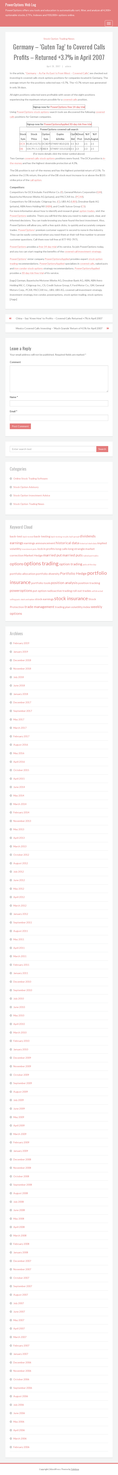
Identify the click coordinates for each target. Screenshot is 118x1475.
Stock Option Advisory (26, 487)
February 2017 (21, 736)
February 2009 (21, 1142)
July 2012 (18, 871)
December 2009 (22, 1057)
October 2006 (21, 1379)
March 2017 (19, 727)
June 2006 (19, 1413)
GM (99, 192)
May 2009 (18, 1117)
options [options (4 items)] (16, 563)
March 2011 (19, 956)
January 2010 (20, 1049)
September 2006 (22, 1387)
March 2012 (19, 905)
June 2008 (19, 1210)
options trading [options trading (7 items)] (41, 563)
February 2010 (21, 1040)
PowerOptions (58, 106)
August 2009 (20, 1091)
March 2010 (19, 1032)
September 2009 (22, 1083)
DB (21, 148)
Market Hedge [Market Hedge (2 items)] (33, 555)
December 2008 (22, 1159)
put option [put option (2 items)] (39, 590)
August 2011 (20, 930)
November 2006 (22, 1370)
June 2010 (19, 1007)
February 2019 (21, 643)
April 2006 (19, 1430)
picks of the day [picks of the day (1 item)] (89, 564)
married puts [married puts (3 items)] (72, 555)
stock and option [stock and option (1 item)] (27, 599)
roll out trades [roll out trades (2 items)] (82, 590)
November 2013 (22, 820)
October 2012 (21, 854)
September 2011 (22, 922)
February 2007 (21, 1345)
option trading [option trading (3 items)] (70, 564)
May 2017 (18, 719)
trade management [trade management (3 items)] (39, 606)
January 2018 (20, 693)
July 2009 (18, 1099)
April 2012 (19, 896)
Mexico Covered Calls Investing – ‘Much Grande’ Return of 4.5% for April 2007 (59, 328)
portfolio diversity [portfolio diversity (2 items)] (48, 573)
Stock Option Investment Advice (31, 495)
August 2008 (20, 1193)
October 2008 (21, 1176)
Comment (15, 362)
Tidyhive (75, 1469)
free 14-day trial (76, 106)
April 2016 (19, 761)
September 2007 (22, 1286)
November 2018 (22, 668)
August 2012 (20, 863)
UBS (74, 201)
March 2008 (19, 1235)
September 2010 (22, 990)
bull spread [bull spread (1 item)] (74, 536)
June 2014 (19, 786)
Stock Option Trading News (59, 38)
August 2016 (20, 744)
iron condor (20, 268)
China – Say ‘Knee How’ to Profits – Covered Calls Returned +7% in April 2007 (59, 318)
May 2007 (18, 1320)
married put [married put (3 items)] (52, 555)
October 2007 (21, 1277)
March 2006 (19, 1438)
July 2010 (18, 998)
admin (68, 66)
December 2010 (22, 981)
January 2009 (20, 1150)
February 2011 (21, 964)
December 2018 (22, 660)
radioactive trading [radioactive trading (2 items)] (59, 590)
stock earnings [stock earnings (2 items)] (44, 599)
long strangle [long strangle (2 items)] (76, 548)
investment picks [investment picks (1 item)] (29, 549)
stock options (41, 111)
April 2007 (19, 1328)
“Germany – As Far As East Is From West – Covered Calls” (57, 73)
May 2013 (18, 829)
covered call (71, 251)
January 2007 (20, 1353)
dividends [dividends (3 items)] (88, 536)
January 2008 (20, 1252)
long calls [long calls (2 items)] (61, 548)
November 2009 (22, 1066)
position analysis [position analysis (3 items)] (64, 582)
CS (83, 206)
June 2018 (19, 685)
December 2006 (22, 1362)
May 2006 (18, 1421)
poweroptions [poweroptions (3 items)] (21, 590)
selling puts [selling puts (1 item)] (15, 599)
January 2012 (20, 913)
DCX (22, 143)
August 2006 (20, 1396)
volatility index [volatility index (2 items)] (80, 607)
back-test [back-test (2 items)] (16, 536)
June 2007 (19, 1311)
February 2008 (21, 1243)
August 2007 (20, 1294)
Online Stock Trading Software (30, 478)
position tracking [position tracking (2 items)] (89, 583)
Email (13, 411)
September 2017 (22, 710)
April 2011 (19, 947)
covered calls (70, 99)
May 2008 (18, 1218)
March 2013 (19, 846)
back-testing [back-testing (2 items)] (42, 536)
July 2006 (18, 1404)
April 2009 (19, 1125)
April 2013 (19, 837)
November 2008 (22, 1167)
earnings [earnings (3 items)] (16, 543)
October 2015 (21, 770)
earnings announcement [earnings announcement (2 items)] (39, 543)
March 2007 (19, 1336)
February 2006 (21, 1447)
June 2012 (19, 880)
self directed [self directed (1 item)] (97, 591)
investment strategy (89, 251)
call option (35, 180)
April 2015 (19, 778)
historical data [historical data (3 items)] (67, 543)
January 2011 (20, 973)
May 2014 (18, 795)
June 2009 (19, 1108)
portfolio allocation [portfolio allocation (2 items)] (22, 573)
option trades (87, 210)
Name (14, 397)
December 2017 (22, 702)
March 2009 (19, 1133)
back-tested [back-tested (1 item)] (28, 536)
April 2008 (19, 1226)
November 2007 (22, 1269)
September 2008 (22, 1184)
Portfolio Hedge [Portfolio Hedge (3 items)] (73, 573)
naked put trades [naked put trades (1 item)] (90, 555)
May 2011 (18, 939)
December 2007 (22, 1260)
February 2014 (21, 812)
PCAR (79, 196)
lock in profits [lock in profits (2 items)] (46, 548)
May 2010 (18, 1015)
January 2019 (20, 651)
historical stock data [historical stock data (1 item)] (88, 543)
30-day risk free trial (80, 124)
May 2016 (18, 753)
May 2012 (18, 888)
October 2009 (21, 1074)
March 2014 (19, 803)
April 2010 (19, 1023)
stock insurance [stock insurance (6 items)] (71, 598)
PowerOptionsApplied (56, 124)
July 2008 (18, 1201)
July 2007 (18, 1303)
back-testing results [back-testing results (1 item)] (60, 536)
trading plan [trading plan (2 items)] (63, 607)
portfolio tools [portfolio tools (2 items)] (40, 583)
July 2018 (18, 677)
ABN (48, 206)
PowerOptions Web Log (20, 4)
